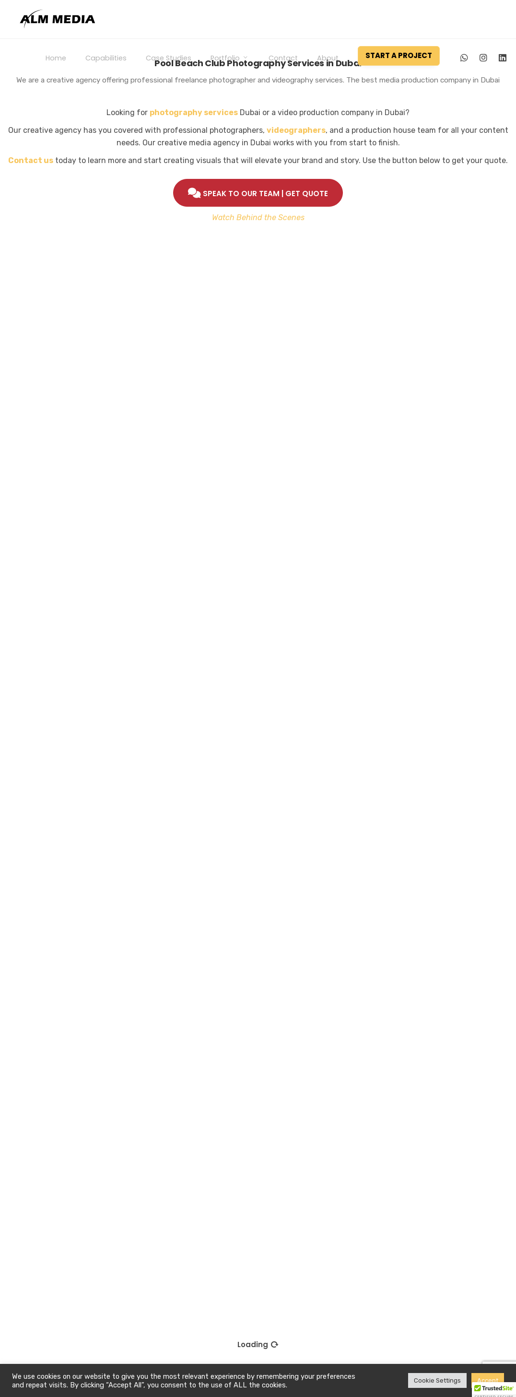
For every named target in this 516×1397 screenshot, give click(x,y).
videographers (296, 130)
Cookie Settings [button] (437, 1380)
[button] (494, 1388)
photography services (194, 112)
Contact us (30, 160)
